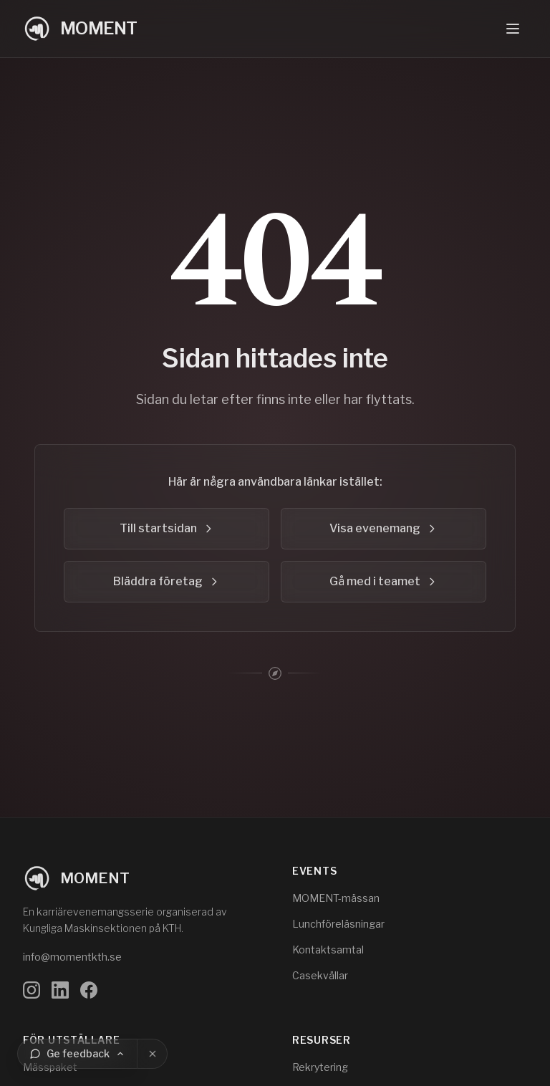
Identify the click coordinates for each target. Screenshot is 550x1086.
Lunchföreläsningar (338, 924)
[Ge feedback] (77, 1054)
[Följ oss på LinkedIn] (60, 990)
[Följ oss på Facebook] (88, 990)
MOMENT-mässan (336, 898)
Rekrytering (320, 1067)
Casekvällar (320, 975)
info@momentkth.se (72, 957)
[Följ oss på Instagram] (31, 990)
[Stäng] (153, 1054)
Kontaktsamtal (328, 949)
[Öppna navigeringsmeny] (512, 28)
